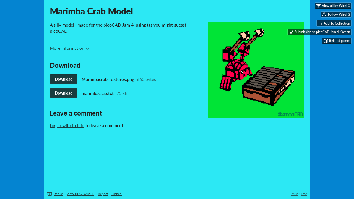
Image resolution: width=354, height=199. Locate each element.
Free (304, 194)
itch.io (58, 194)
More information (69, 48)
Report (103, 194)
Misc (294, 194)
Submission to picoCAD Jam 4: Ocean (319, 32)
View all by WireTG (80, 194)
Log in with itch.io (67, 125)
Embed (116, 194)
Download (63, 79)
